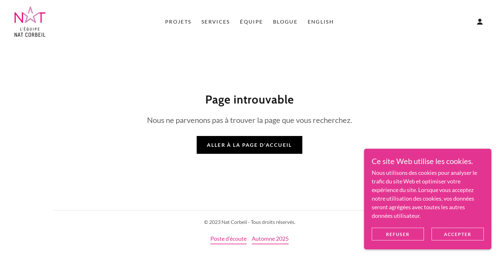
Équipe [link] (251, 21)
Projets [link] (178, 21)
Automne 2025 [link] (270, 238)
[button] (480, 21)
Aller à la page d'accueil (249, 145)
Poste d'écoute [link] (228, 238)
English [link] (321, 21)
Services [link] (215, 21)
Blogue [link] (285, 21)
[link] (30, 21)
